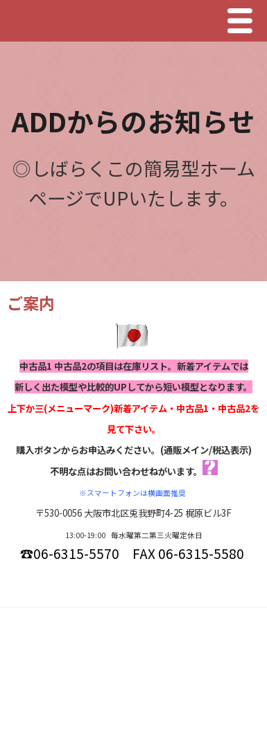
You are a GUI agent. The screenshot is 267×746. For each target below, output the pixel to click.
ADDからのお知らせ (133, 120)
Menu (243, 21)
